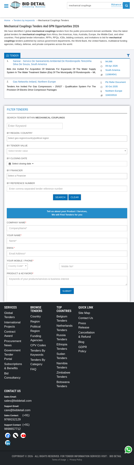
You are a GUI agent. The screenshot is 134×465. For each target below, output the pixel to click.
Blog (81, 342)
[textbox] (68, 138)
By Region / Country (19, 133)
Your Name (14, 235)
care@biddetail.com (17, 410)
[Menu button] (7, 6)
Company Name (16, 222)
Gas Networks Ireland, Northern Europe (34, 81)
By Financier (15, 170)
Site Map (84, 313)
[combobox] (67, 138)
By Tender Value (17, 145)
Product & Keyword (20, 273)
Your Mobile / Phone (20, 260)
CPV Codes (38, 345)
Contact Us (85, 318)
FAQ (33, 369)
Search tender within (36, 117)
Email (10, 248)
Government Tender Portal (12, 355)
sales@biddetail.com (18, 400)
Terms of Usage (59, 459)
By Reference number (21, 183)
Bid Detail (115, 456)
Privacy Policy (76, 459)
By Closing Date (17, 158)
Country (35, 316)
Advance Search (120, 4)
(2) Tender (12, 55)
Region (35, 321)
